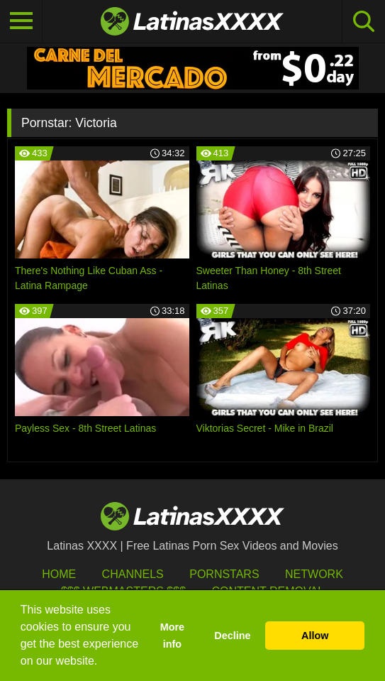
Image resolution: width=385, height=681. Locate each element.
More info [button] (172, 635)
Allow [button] (314, 635)
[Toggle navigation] (21, 21)
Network (314, 574)
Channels (133, 574)
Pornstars (224, 574)
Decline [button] (232, 635)
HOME (59, 574)
